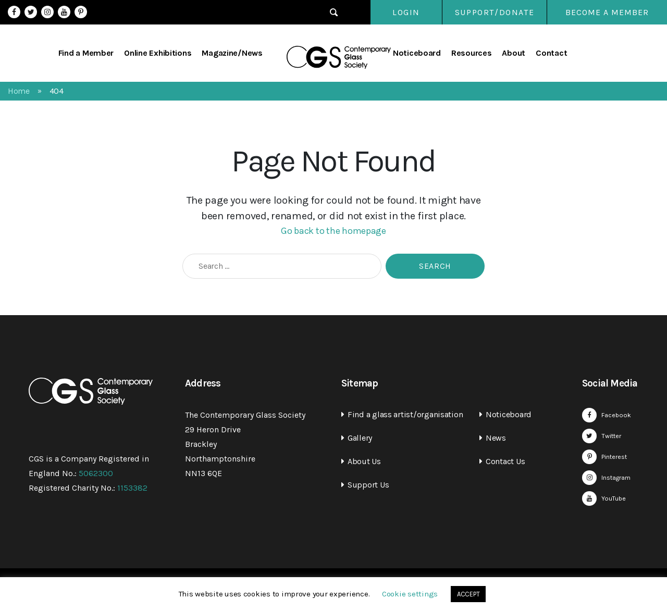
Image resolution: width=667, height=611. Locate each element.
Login (396, 12)
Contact (551, 53)
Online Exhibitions (157, 53)
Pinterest (81, 12)
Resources (471, 53)
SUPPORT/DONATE (494, 12)
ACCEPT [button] (468, 594)
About (513, 53)
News (496, 438)
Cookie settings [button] (410, 593)
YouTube (64, 12)
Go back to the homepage (333, 230)
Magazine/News (232, 53)
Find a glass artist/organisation (405, 414)
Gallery (360, 438)
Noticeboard (417, 53)
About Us (364, 461)
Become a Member (607, 12)
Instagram (47, 12)
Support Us (368, 485)
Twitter (30, 12)
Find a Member (86, 53)
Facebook (14, 12)
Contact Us (505, 461)
